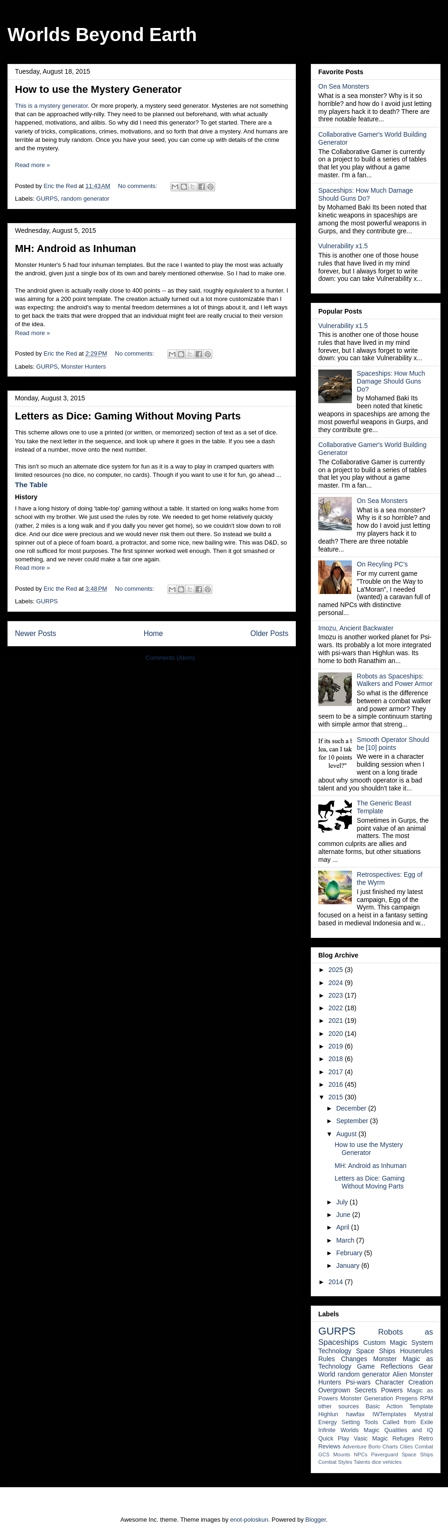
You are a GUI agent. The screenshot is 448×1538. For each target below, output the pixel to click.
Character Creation (404, 1382)
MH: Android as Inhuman (75, 248)
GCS (323, 1454)
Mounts (341, 1454)
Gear (426, 1366)
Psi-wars (358, 1382)
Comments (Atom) (170, 657)
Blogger (315, 1519)
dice (376, 1462)
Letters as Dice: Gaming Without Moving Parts (128, 416)
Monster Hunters (83, 366)
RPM (426, 1398)
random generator (85, 198)
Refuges (403, 1438)
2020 (337, 1033)
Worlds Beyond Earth (102, 34)
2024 (337, 982)
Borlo (374, 1446)
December (352, 1108)
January (348, 1265)
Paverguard (384, 1454)
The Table (31, 485)
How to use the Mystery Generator (98, 89)
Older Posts (269, 633)
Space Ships (376, 1351)
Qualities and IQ (408, 1430)
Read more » (32, 164)
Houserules (416, 1351)
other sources (338, 1406)
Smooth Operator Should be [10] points (393, 743)
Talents (362, 1462)
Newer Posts (35, 633)
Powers (392, 1390)
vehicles (392, 1462)
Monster (385, 1359)
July (343, 1202)
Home (153, 633)
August (347, 1134)
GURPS (47, 198)
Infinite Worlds (338, 1430)
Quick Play (333, 1438)
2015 (337, 1097)
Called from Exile (408, 1422)
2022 (337, 1008)
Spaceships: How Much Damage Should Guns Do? (365, 194)
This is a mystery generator (51, 105)
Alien (399, 1374)
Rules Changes (342, 1359)
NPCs (360, 1454)
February (350, 1253)
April (343, 1227)
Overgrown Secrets (347, 1390)
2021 (337, 1020)
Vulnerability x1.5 (343, 246)
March (346, 1240)
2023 (337, 995)
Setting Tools (360, 1422)
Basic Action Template (399, 1406)
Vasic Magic (371, 1438)
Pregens (407, 1398)
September (353, 1121)
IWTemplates (389, 1414)
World (326, 1374)
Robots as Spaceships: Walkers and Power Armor (395, 680)
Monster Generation (366, 1398)
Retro (426, 1438)
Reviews (329, 1446)
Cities (406, 1446)
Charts (390, 1446)
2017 (337, 1072)
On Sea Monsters (343, 86)
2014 (337, 1282)
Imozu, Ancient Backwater (355, 628)
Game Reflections (385, 1366)
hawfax (355, 1414)
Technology (334, 1351)
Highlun (328, 1414)
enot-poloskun (249, 1519)
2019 (337, 1046)
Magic (371, 1430)
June (344, 1214)
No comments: (138, 185)
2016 (337, 1084)
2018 (337, 1059)
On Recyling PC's (382, 564)
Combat (424, 1446)
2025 (337, 969)
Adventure (354, 1446)
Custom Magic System (398, 1342)
